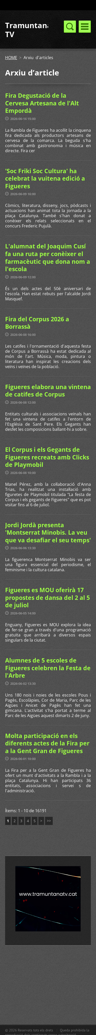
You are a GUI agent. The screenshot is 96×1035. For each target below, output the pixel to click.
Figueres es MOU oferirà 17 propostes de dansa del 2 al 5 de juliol (47, 597)
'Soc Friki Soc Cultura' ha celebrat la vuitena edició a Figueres (45, 178)
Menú (85, 26)
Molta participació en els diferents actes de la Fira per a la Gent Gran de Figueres (47, 743)
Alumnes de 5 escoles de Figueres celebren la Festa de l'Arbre (48, 667)
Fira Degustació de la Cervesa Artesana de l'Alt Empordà (42, 103)
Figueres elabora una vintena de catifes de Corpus (48, 391)
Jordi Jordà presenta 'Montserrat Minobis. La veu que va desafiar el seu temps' (48, 532)
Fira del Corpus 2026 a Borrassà (37, 323)
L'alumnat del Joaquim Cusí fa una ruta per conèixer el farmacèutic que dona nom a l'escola (47, 257)
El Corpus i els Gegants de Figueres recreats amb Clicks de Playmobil (47, 457)
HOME (11, 57)
